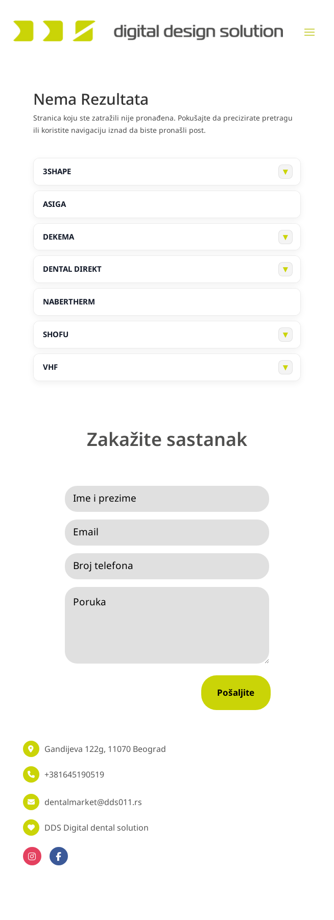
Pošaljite (235, 692)
